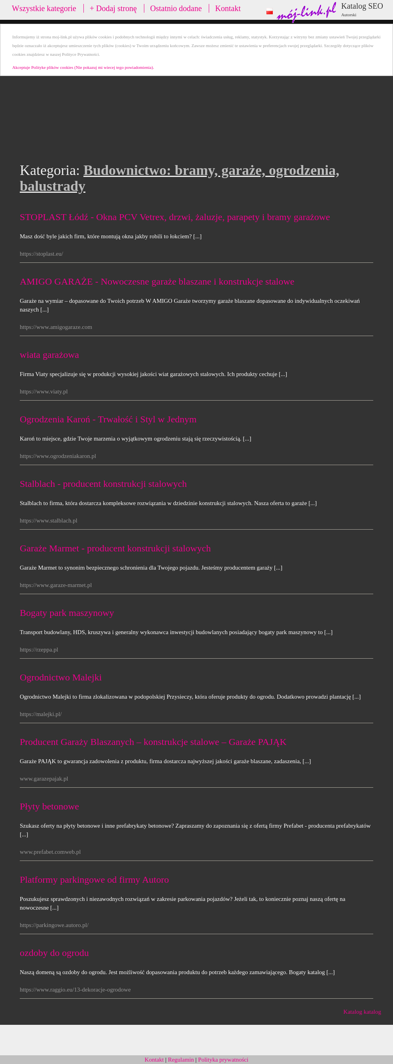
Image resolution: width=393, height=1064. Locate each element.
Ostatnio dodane (176, 8)
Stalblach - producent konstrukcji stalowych (103, 484)
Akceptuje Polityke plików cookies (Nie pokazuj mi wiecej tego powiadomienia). (83, 67)
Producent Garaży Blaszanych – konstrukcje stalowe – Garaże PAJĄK (153, 742)
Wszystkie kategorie (44, 8)
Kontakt (227, 8)
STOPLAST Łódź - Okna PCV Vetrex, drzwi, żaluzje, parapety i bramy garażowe (175, 217)
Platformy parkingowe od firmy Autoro (94, 879)
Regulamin (181, 1059)
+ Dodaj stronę (113, 8)
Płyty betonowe (49, 806)
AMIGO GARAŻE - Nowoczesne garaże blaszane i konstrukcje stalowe (157, 281)
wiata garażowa (49, 355)
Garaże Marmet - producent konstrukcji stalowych (115, 548)
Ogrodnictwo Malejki (61, 677)
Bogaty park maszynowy (67, 613)
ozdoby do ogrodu (54, 953)
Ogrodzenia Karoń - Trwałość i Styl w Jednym (108, 419)
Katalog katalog (362, 1012)
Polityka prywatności (223, 1059)
